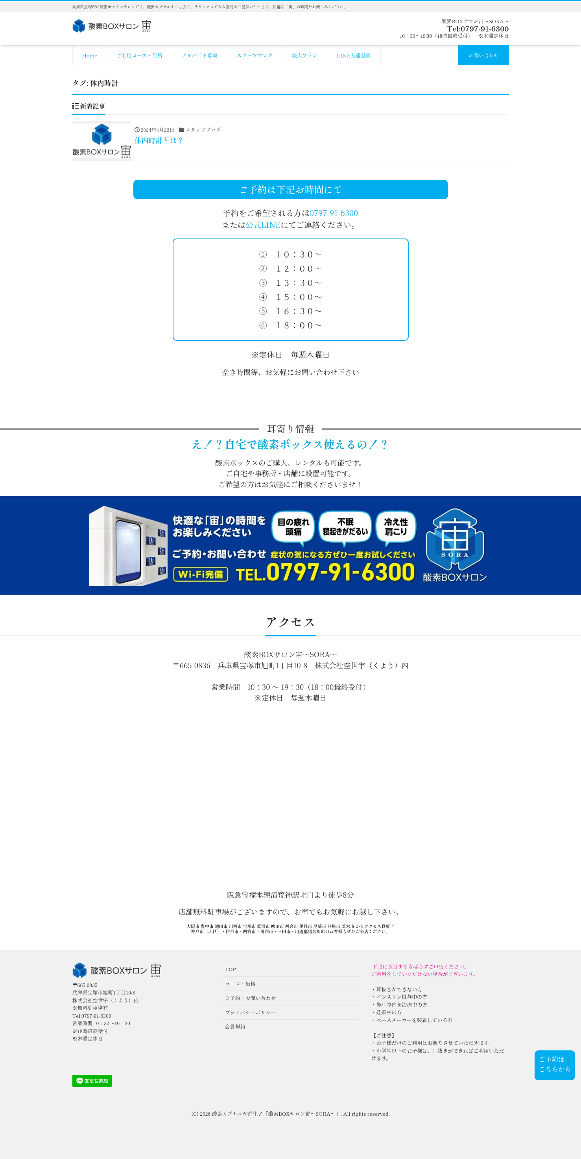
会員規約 (235, 1026)
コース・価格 (240, 983)
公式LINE (262, 224)
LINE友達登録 (354, 55)
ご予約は (551, 1059)
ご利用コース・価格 (139, 55)
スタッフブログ (255, 55)
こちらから (555, 1069)
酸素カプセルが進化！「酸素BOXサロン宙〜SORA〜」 (276, 1113)
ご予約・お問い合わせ (250, 998)
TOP (230, 969)
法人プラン (304, 55)
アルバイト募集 (200, 55)
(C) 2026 (201, 1113)
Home (90, 55)
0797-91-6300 (334, 212)
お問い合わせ (483, 55)
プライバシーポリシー (250, 1012)
